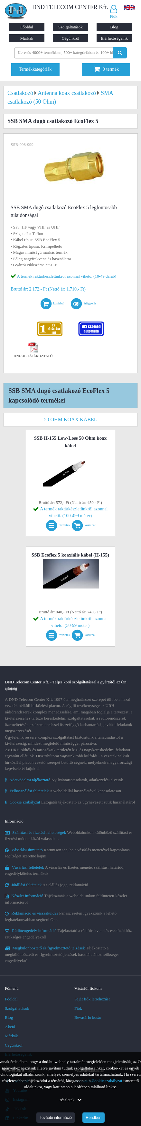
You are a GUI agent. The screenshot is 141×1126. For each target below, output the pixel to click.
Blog (114, 27)
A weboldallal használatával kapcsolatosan (63, 790)
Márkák (26, 38)
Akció (10, 1026)
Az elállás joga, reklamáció (46, 884)
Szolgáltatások (70, 27)
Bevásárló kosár (87, 1017)
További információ (56, 1117)
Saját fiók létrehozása (92, 999)
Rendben (93, 1117)
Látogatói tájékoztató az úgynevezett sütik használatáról (70, 802)
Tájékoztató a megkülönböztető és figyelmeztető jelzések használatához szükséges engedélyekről (62, 954)
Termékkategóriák (35, 69)
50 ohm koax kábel (70, 419)
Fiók (78, 1008)
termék (106, 69)
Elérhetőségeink (114, 38)
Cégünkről (71, 38)
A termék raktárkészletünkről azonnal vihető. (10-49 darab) (67, 276)
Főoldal (26, 27)
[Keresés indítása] (120, 52)
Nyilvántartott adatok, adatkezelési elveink (64, 779)
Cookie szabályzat (107, 1080)
